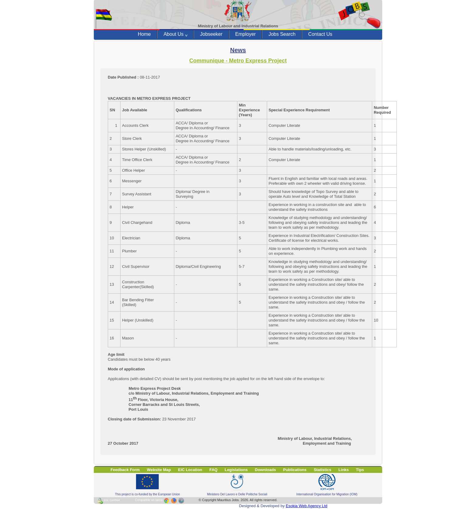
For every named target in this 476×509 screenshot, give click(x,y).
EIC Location (190, 469)
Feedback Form (125, 469)
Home (144, 34)
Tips (360, 469)
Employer (245, 34)
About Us (175, 34)
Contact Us (320, 34)
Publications (295, 469)
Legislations (236, 469)
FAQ (213, 469)
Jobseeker (211, 34)
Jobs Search (281, 34)
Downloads (265, 469)
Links (343, 469)
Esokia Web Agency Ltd (306, 506)
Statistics (322, 469)
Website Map (159, 469)
